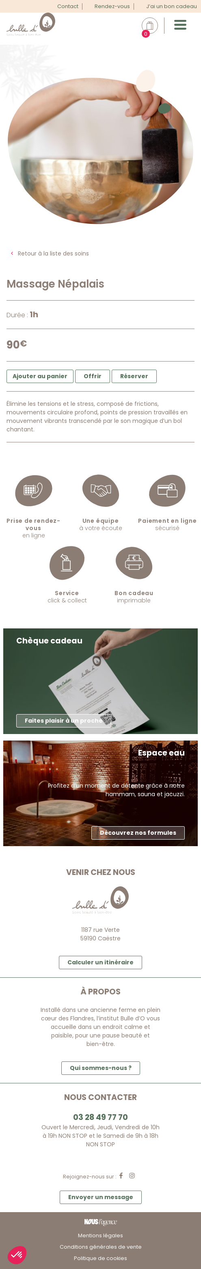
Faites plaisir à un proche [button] (64, 721)
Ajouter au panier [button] (40, 376)
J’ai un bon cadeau (171, 6)
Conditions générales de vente (101, 1246)
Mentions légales (100, 1235)
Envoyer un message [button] (100, 1197)
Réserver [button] (134, 376)
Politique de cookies (100, 1258)
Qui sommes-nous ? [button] (101, 1068)
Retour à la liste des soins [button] (53, 253)
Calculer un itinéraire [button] (100, 962)
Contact (67, 6)
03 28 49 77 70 (100, 1117)
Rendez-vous (112, 6)
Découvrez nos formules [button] (138, 833)
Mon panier (154, 26)
